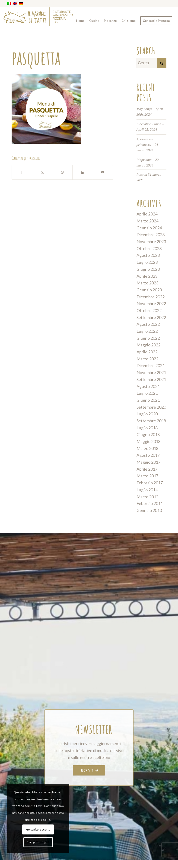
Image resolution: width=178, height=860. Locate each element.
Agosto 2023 (148, 255)
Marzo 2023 (147, 282)
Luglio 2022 (147, 331)
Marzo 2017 (147, 475)
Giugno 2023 (148, 269)
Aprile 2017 (147, 469)
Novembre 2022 (151, 303)
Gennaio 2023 (149, 289)
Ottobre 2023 (149, 248)
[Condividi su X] (42, 172)
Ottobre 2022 (149, 310)
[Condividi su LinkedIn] (82, 172)
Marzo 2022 (147, 358)
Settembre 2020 (151, 407)
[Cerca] (151, 63)
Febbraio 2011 (150, 503)
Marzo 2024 (147, 220)
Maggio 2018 (148, 441)
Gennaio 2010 (149, 510)
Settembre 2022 (151, 317)
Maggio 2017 (148, 462)
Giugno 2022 (148, 338)
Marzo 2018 (147, 448)
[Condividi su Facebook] (22, 172)
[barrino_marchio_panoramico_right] (38, 20)
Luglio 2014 (147, 489)
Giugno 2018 (148, 434)
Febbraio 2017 (150, 482)
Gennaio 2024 (149, 227)
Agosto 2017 (148, 455)
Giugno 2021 (148, 400)
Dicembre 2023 (151, 234)
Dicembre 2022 (151, 296)
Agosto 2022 (148, 324)
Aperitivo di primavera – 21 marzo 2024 (147, 144)
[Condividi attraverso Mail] (103, 172)
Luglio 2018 (147, 427)
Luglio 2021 (147, 393)
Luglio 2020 (147, 413)
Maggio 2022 (148, 344)
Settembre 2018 (151, 420)
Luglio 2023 (147, 262)
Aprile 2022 (147, 351)
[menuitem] (80, 20)
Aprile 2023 (147, 276)
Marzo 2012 (147, 496)
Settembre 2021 (151, 379)
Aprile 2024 (147, 213)
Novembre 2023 (151, 241)
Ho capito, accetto (38, 829)
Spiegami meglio (38, 842)
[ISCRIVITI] (89, 770)
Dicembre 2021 (151, 365)
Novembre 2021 (151, 372)
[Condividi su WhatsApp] (62, 172)
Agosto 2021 (148, 386)
